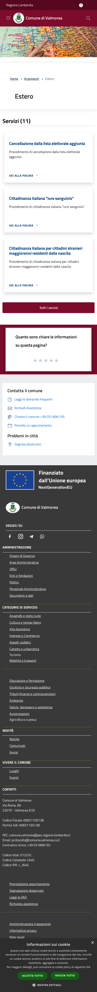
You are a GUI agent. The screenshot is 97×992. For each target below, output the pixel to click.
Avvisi (13, 752)
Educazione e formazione (26, 680)
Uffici (13, 569)
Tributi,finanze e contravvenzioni (32, 693)
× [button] (92, 942)
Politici (14, 582)
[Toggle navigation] (8, 17)
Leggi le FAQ (18, 897)
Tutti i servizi (48, 307)
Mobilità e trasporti (22, 660)
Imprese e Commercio (24, 635)
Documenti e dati (21, 595)
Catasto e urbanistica (24, 648)
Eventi (14, 777)
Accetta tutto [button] (32, 976)
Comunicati (17, 745)
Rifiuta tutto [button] (65, 975)
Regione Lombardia (19, 4)
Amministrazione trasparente (30, 923)
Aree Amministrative (24, 562)
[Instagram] (21, 536)
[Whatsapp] (42, 536)
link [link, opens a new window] (88, 967)
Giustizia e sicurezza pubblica (29, 687)
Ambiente (16, 700)
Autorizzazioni (19, 713)
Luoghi (14, 770)
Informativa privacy (23, 930)
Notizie (14, 738)
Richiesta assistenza (23, 903)
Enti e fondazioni (21, 575)
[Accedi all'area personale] (81, 5)
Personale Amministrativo (27, 588)
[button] (48, 985)
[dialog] (48, 965)
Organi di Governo (22, 555)
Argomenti (31, 78)
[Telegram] (31, 536)
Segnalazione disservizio (26, 890)
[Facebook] (10, 536)
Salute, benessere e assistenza (30, 707)
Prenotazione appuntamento (29, 883)
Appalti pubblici (20, 642)
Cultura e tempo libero (25, 622)
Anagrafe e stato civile (25, 615)
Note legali (17, 937)
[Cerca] (88, 18)
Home (14, 78)
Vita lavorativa (19, 629)
